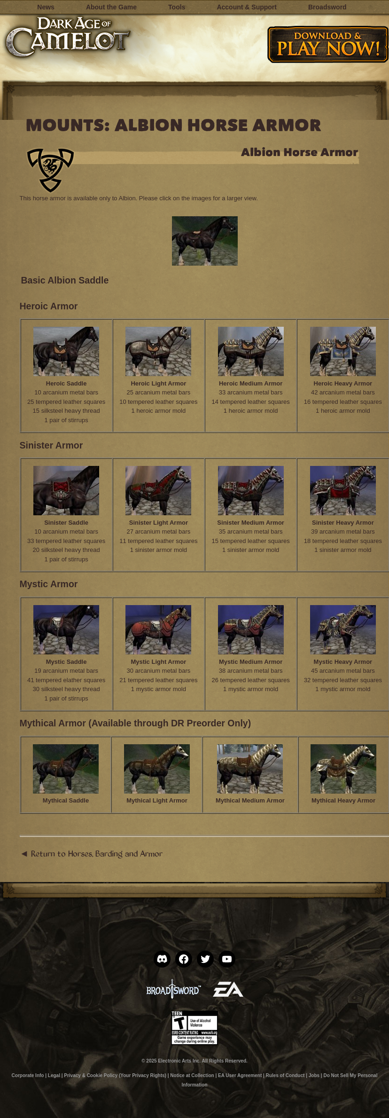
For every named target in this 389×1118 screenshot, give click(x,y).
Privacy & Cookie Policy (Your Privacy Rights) (115, 1075)
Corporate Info (28, 1075)
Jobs (314, 1075)
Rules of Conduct (285, 1075)
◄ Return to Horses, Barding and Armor (91, 853)
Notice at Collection (192, 1075)
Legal (54, 1075)
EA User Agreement (240, 1075)
